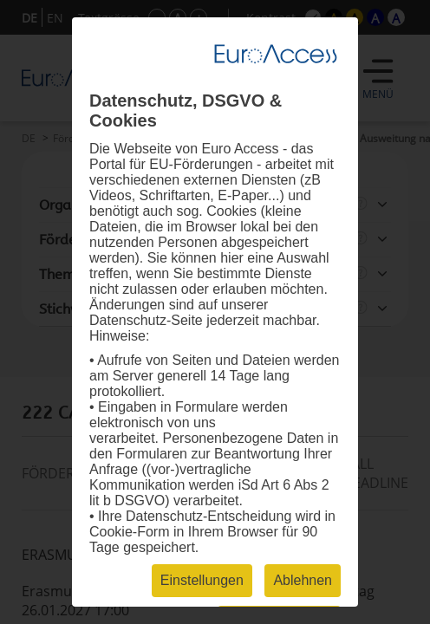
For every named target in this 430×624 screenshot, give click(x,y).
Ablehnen (302, 580)
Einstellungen (202, 580)
